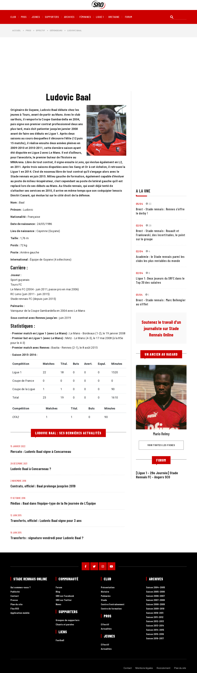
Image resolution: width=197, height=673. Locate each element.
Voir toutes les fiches (161, 445)
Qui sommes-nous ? (20, 587)
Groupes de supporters (67, 620)
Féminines (85, 17)
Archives (69, 17)
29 (148, 225)
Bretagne (113, 17)
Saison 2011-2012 (154, 617)
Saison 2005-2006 (155, 592)
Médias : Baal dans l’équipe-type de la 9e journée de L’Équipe (53, 503)
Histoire (105, 592)
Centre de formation (111, 609)
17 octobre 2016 (18, 497)
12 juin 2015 (16, 515)
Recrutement (164, 668)
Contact (14, 596)
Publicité (15, 592)
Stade (104, 600)
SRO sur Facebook (65, 596)
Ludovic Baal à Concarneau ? (30, 468)
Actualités (106, 629)
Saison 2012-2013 (155, 621)
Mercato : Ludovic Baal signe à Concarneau (41, 451)
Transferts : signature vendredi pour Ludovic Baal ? (47, 537)
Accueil (16, 30)
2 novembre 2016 (18, 480)
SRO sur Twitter (64, 600)
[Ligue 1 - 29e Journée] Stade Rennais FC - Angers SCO (157, 474)
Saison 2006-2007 (155, 596)
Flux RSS (14, 609)
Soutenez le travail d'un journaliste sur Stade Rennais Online (161, 328)
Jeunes (36, 17)
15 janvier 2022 (18, 446)
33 (148, 204)
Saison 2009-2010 (155, 609)
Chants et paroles (65, 624)
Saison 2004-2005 (155, 587)
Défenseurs (56, 30)
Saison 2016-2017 (155, 638)
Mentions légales (144, 668)
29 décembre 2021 (18, 463)
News (58, 604)
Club (13, 17)
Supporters (52, 17)
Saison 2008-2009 (155, 604)
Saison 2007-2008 (155, 600)
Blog (58, 592)
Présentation (108, 587)
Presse (14, 600)
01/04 (139, 294)
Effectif (40, 30)
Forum (59, 587)
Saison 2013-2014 (155, 626)
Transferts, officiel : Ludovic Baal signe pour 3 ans (46, 520)
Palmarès (106, 596)
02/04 (139, 225)
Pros (24, 17)
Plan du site (16, 604)
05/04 (139, 203)
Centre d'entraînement (112, 604)
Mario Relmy (161, 433)
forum (128, 17)
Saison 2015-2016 (155, 634)
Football (60, 640)
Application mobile (20, 613)
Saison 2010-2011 (154, 613)
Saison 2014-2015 (155, 630)
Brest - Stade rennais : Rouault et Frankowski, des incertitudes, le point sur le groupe (160, 235)
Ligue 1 (100, 17)
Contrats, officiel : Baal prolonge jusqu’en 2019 (43, 486)
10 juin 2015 (16, 532)
